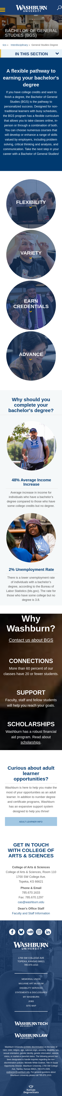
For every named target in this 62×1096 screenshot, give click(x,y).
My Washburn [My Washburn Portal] (31, 997)
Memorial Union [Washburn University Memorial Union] (31, 979)
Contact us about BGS (31, 640)
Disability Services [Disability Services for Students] (31, 988)
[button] (59, 7)
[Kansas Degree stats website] (31, 1090)
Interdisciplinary (19, 44)
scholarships (30, 742)
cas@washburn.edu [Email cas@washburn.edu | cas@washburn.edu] (31, 902)
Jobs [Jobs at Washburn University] (31, 1001)
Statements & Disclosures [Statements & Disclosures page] (31, 992)
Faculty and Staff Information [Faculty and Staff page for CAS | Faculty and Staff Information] (31, 913)
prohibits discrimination (34, 1047)
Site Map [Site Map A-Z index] (31, 1006)
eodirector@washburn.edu (18, 1072)
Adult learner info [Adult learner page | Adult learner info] (30, 822)
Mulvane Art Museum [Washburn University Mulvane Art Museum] (31, 983)
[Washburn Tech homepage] (31, 1024)
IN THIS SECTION (31, 54)
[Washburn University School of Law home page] (31, 1036)
